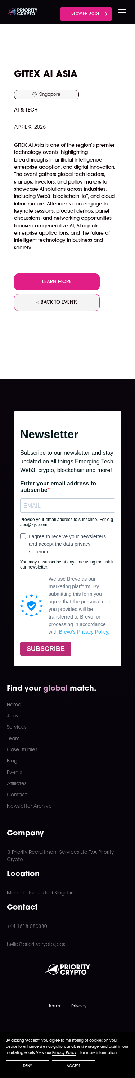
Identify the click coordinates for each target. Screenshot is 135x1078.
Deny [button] (27, 1066)
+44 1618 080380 (27, 926)
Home (14, 705)
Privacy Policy (64, 1053)
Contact (17, 795)
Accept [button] (73, 1066)
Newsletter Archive (29, 806)
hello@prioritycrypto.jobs (36, 944)
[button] (120, 12)
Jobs (12, 716)
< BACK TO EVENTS (56, 302)
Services (16, 727)
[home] (22, 12)
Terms (54, 1006)
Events (14, 772)
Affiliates (16, 784)
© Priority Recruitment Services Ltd (47, 852)
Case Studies (22, 750)
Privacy (78, 1006)
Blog (12, 761)
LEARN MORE (57, 282)
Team (13, 739)
